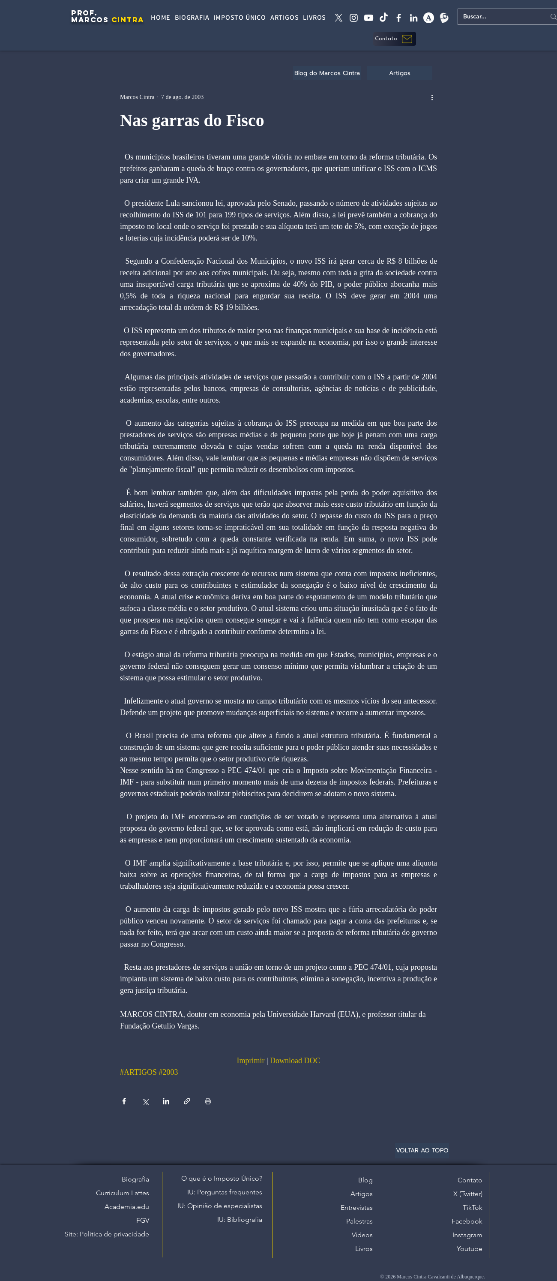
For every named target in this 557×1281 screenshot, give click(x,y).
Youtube (469, 1249)
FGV (142, 1220)
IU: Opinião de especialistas (219, 1206)
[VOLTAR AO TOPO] (422, 1150)
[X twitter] (338, 17)
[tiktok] (383, 17)
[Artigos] (399, 73)
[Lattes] (443, 17)
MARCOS (89, 19)
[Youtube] (368, 17)
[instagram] (353, 17)
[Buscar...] (498, 16)
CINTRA (127, 19)
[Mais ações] (432, 97)
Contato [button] (470, 1180)
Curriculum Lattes (122, 1193)
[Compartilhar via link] (187, 1101)
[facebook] (398, 17)
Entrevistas (357, 1207)
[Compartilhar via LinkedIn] (166, 1101)
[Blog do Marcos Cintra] (327, 73)
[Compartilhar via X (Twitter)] (145, 1101)
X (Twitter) (467, 1194)
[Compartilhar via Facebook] (124, 1101)
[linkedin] (413, 17)
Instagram (467, 1235)
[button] (394, 39)
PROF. (84, 13)
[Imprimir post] (208, 1101)
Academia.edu (127, 1207)
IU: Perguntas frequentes (224, 1192)
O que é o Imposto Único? (221, 1178)
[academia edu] (428, 17)
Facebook (467, 1221)
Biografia (135, 1179)
